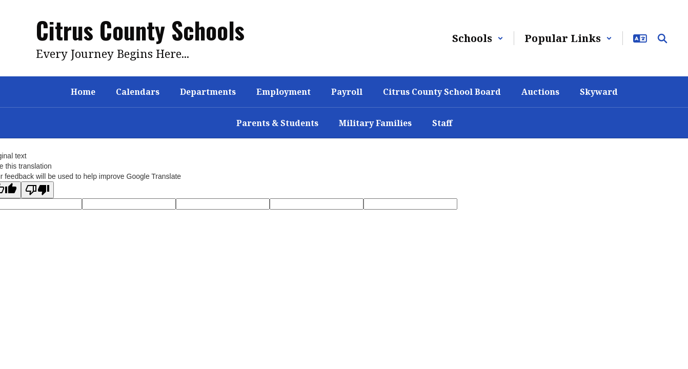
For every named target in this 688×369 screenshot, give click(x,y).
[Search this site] (662, 38)
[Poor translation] (37, 189)
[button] (477, 38)
